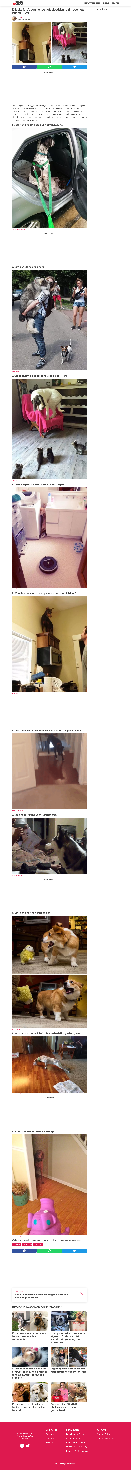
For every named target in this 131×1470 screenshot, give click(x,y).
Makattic (14, 589)
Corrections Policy (74, 1438)
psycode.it (50, 1442)
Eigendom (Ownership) (76, 1447)
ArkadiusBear (16, 372)
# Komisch (27, 1244)
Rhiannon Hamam (17, 810)
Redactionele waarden (76, 1442)
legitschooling (16, 1029)
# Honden (38, 1244)
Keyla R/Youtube (17, 875)
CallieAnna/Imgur (17, 1236)
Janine (23, 17)
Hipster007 (15, 480)
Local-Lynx (15, 693)
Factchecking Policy (75, 1434)
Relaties (115, 3)
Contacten (50, 1438)
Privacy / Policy (103, 1434)
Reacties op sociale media (78, 1451)
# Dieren (16, 1244)
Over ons (50, 1434)
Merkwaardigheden (91, 3)
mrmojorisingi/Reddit (18, 229)
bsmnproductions (17, 1094)
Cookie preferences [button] (105, 1438)
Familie (106, 3)
